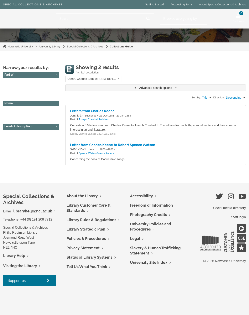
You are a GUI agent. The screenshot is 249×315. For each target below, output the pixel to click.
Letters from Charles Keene (92, 111)
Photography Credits (148, 214)
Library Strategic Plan (86, 229)
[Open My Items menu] (238, 18)
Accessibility (141, 196)
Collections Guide (121, 46)
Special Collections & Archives (33, 4)
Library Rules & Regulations (91, 220)
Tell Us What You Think (87, 266)
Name (8, 103)
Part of (8, 74)
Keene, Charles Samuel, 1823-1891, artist (33, 115)
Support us (17, 280)
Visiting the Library (20, 266)
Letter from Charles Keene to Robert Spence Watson (112, 145)
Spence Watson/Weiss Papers (25, 92)
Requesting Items (181, 4)
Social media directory (229, 208)
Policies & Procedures (86, 238)
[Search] (99, 18)
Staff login (238, 217)
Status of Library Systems (89, 257)
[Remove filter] (119, 78)
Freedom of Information (151, 205)
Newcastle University (20, 46)
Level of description (17, 126)
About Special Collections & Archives (222, 4)
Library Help (14, 255)
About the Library (82, 196)
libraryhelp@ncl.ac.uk (32, 211)
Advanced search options (156, 87)
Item (9, 144)
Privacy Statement (83, 248)
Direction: (219, 97)
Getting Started (154, 4)
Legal (135, 238)
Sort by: (196, 97)
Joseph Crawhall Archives (22, 87)
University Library (49, 46)
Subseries (12, 139)
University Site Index (148, 262)
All (7, 82)
